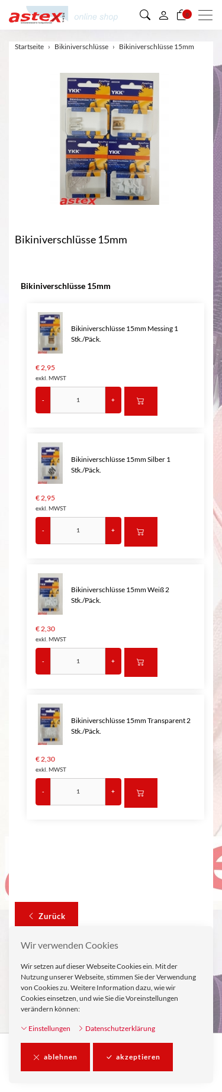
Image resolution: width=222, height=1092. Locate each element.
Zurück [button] (46, 917)
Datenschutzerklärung (116, 1028)
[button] (145, 14)
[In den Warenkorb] (140, 401)
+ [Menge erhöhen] (113, 399)
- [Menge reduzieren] (43, 399)
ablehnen (55, 1057)
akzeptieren (132, 1057)
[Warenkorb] (181, 14)
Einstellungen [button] (45, 1028)
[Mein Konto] (163, 15)
